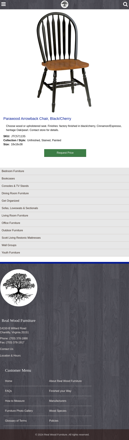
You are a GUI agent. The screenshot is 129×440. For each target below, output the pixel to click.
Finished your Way (60, 391)
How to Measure (15, 400)
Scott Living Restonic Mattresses (21, 237)
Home (8, 381)
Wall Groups (9, 245)
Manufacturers (57, 400)
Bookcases (8, 178)
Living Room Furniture (15, 215)
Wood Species (58, 410)
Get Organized (10, 200)
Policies (53, 420)
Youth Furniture (11, 252)
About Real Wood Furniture (65, 381)
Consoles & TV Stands (15, 185)
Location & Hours (10, 355)
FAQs (8, 391)
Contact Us (6, 349)
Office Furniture (11, 223)
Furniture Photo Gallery (19, 410)
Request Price (65, 152)
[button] (64, 62)
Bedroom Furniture (13, 171)
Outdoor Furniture (12, 230)
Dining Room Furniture (15, 193)
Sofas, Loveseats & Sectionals (20, 208)
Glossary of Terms (16, 420)
